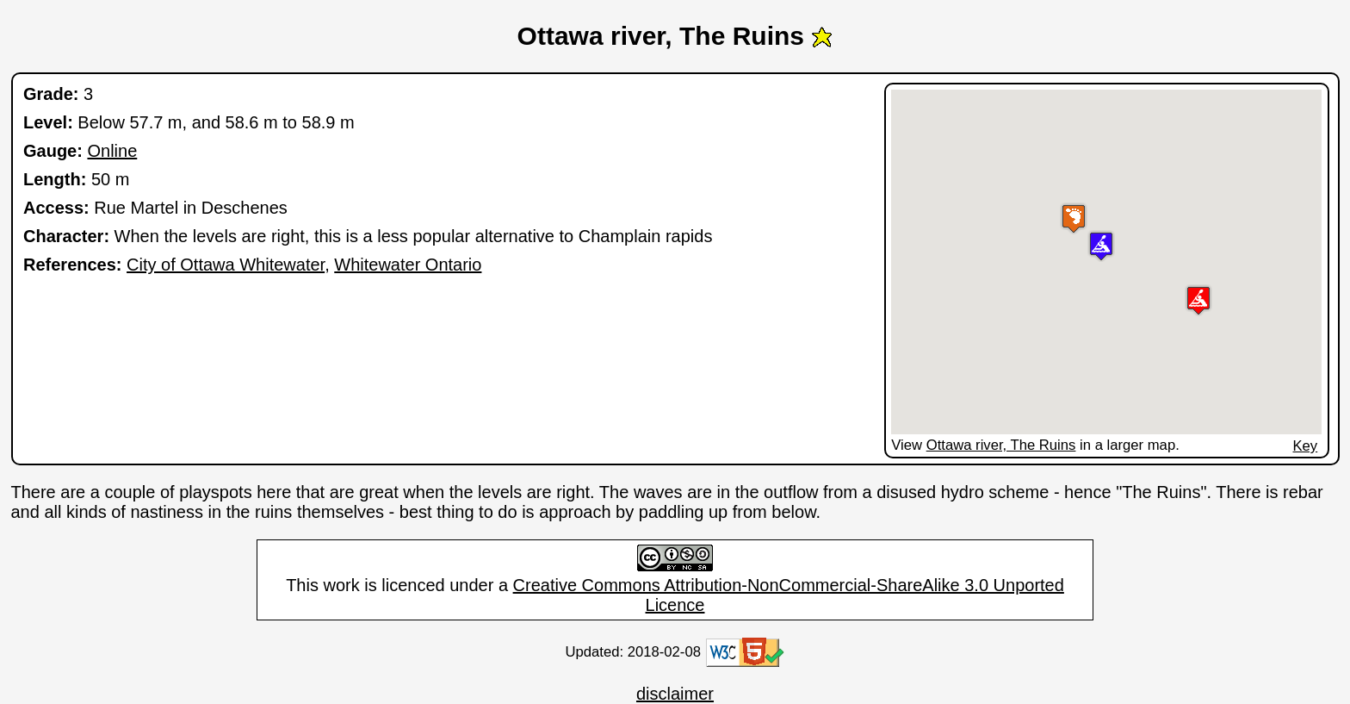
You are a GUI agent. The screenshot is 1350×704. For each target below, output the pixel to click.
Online (112, 150)
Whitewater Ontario (407, 264)
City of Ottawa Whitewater (226, 264)
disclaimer (675, 693)
